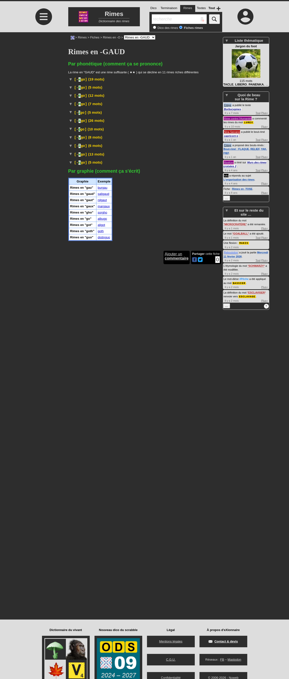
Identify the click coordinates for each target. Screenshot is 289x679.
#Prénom (93, 351)
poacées (200, 444)
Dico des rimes (167, 28)
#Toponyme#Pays (146, 203)
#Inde (214, 388)
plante (120, 486)
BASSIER (239, 278)
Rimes (82, 37)
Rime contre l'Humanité (237, 118)
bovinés (149, 240)
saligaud (103, 531)
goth (101, 568)
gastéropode (137, 435)
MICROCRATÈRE (235, 220)
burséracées (142, 281)
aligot (101, 562)
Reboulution (231, 247)
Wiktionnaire (107, 217)
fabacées (166, 486)
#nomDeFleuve (181, 254)
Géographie (100, 295)
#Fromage (130, 170)
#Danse (149, 130)
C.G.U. (171, 659)
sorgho (102, 550)
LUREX (248, 122)
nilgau (203, 388)
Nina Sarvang (232, 131)
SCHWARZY (256, 261)
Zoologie (113, 429)
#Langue (164, 125)
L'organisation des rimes (239, 179)
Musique (151, 144)
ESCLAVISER (256, 287)
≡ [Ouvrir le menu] (43, 16)
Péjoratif (95, 476)
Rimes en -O (111, 37)
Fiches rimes (193, 28)
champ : (150, 366)
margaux (104, 543)
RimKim (228, 162)
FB (222, 659)
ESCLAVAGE (247, 291)
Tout (258, 113)
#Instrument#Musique (163, 248)
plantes (164, 444)
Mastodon (234, 659)
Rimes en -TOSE (242, 188)
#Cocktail (133, 134)
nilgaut (205, 397)
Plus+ (264, 113)
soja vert (163, 490)
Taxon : (130, 244)
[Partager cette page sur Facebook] (194, 597)
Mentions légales (171, 641)
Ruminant (94, 240)
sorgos (119, 444)
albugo (102, 556)
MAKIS (243, 238)
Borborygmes (232, 109)
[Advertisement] (43, 72)
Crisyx (227, 105)
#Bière (146, 134)
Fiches (94, 37)
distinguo (104, 575)
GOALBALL (240, 229)
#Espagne (76, 148)
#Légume (179, 490)
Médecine (100, 98)
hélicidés (177, 435)
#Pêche (244, 274)
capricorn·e (231, 135)
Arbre (92, 281)
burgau (102, 525)
